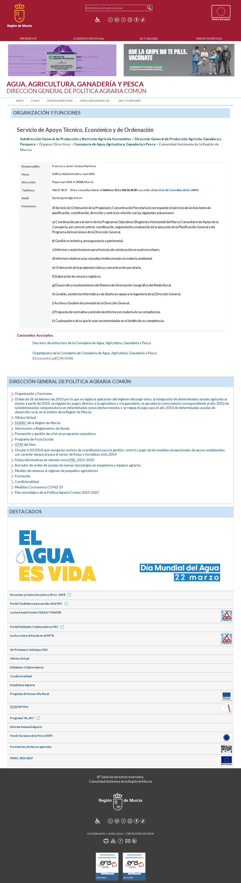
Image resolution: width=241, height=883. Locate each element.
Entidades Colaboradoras (27, 667)
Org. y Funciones (129, 100)
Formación (22, 476)
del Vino (25, 445)
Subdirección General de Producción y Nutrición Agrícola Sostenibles (75, 139)
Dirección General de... (95, 100)
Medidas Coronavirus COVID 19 (39, 487)
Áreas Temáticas (209, 38)
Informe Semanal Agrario (26, 726)
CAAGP (35, 100)
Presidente (28, 38)
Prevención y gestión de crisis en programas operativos (55, 434)
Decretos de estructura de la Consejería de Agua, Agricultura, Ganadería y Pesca (91, 343)
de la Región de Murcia (37, 423)
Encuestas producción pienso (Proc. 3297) (41, 594)
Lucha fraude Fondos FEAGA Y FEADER (35, 612)
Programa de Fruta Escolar (34, 439)
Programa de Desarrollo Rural (29, 693)
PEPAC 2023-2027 (21, 758)
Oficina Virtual (25, 418)
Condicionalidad (27, 482)
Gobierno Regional (88, 38)
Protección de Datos (140, 833)
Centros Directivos (60, 100)
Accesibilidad (96, 833)
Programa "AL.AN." (26, 718)
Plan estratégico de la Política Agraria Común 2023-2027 (57, 492)
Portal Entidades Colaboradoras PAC (37, 626)
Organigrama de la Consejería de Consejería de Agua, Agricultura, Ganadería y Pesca (94, 353)
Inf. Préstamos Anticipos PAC (29, 649)
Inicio (19, 100)
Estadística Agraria (22, 685)
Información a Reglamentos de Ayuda (42, 428)
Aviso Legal (115, 833)
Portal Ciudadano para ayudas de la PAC (40, 603)
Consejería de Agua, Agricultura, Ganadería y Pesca (114, 144)
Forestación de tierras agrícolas (31, 746)
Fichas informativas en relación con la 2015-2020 (54, 460)
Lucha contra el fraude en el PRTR (32, 635)
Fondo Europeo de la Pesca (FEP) (31, 735)
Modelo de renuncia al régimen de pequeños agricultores (56, 471)
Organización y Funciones (33, 394)
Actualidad (149, 38)
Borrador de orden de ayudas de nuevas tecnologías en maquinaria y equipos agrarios (78, 465)
